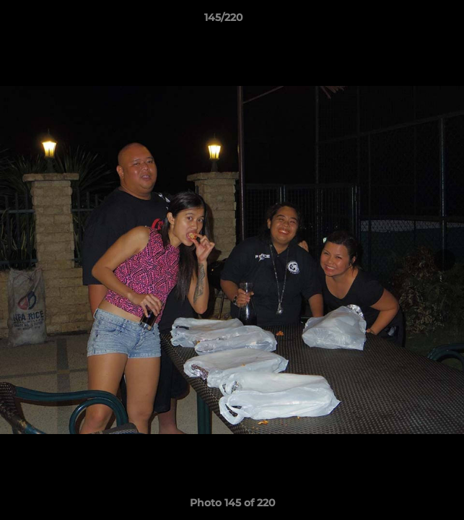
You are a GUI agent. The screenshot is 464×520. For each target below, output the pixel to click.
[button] (412, 20)
